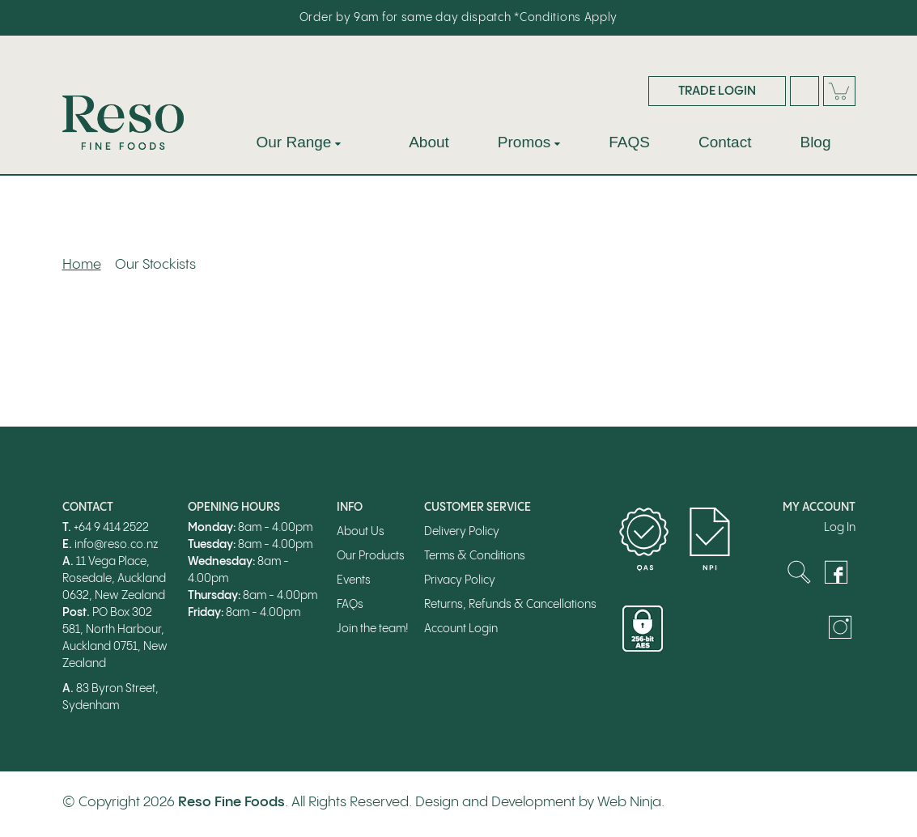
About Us (360, 531)
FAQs (350, 604)
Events (354, 580)
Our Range (294, 142)
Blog (815, 142)
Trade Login (717, 91)
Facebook (836, 572)
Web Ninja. (630, 802)
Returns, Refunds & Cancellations (510, 604)
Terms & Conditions (474, 556)
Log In (839, 527)
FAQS (629, 142)
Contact (724, 142)
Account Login (461, 629)
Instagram (840, 627)
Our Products (371, 556)
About (429, 142)
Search (804, 91)
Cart (839, 91)
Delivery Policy (461, 531)
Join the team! (373, 629)
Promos (524, 142)
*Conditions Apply (566, 17)
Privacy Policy (459, 580)
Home (81, 264)
